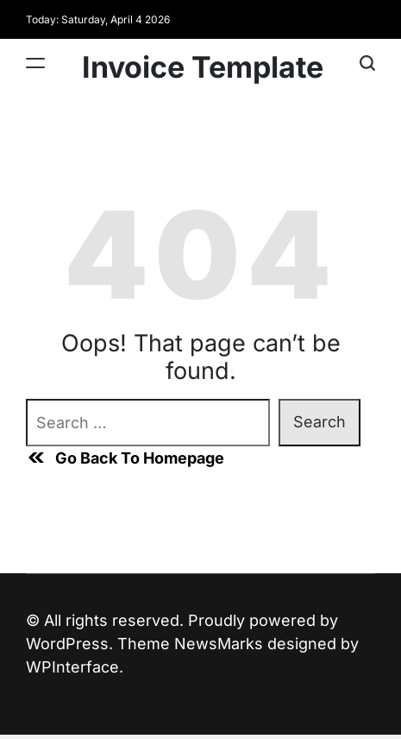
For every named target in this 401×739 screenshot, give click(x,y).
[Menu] (35, 62)
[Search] (367, 62)
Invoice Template (202, 67)
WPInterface (72, 667)
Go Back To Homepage (125, 457)
